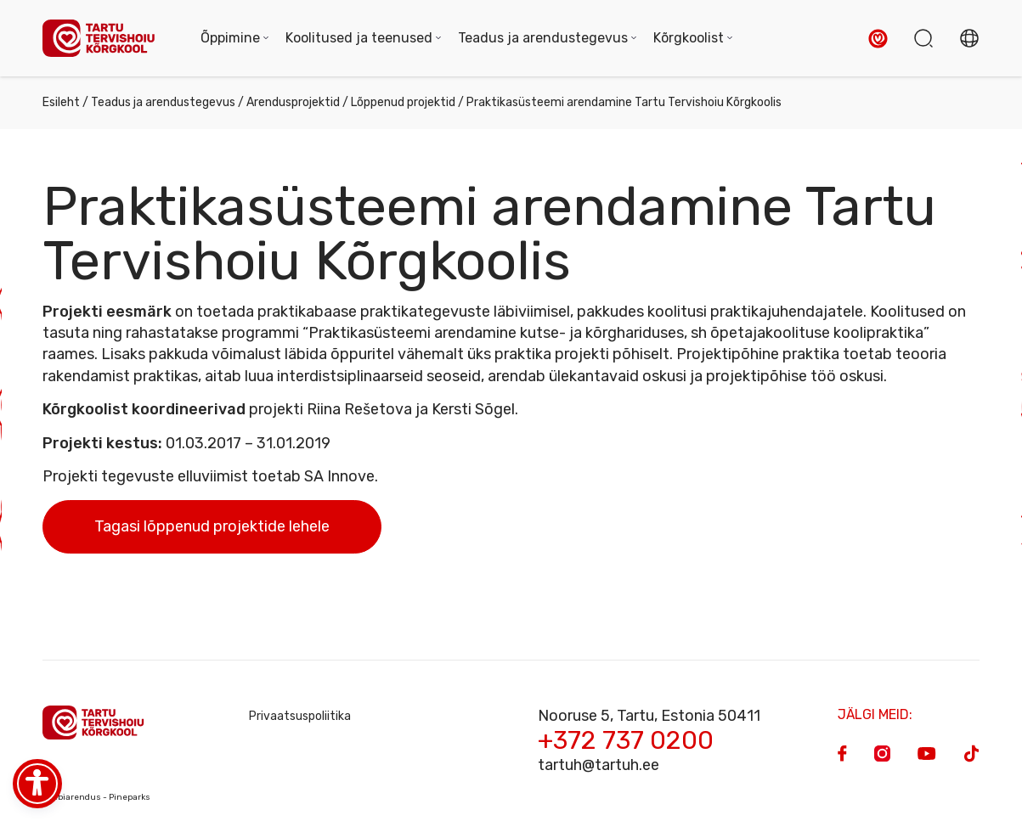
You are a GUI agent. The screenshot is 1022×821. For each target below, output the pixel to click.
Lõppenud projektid (403, 102)
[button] (878, 38)
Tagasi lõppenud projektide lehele (212, 526)
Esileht (61, 102)
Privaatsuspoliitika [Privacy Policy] (300, 716)
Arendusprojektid (293, 102)
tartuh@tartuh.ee (598, 765)
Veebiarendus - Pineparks (96, 797)
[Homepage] (104, 39)
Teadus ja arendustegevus (163, 102)
